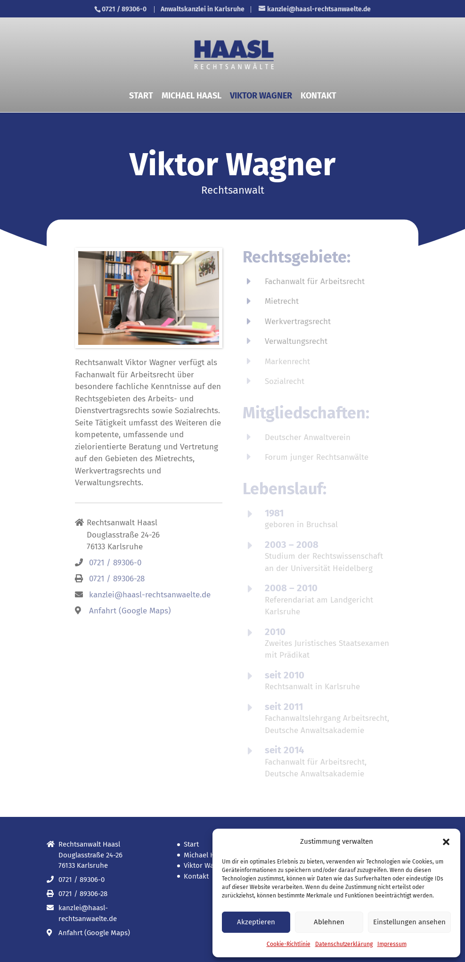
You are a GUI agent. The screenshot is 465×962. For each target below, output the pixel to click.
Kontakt (318, 96)
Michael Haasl (191, 96)
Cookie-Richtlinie (288, 944)
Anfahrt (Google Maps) (130, 611)
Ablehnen (329, 922)
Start (141, 96)
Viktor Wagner (261, 96)
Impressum (392, 944)
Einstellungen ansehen (409, 922)
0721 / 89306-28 (117, 579)
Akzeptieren (256, 922)
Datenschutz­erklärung (344, 944)
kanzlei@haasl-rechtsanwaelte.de (150, 595)
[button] (446, 842)
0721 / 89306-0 (124, 9)
